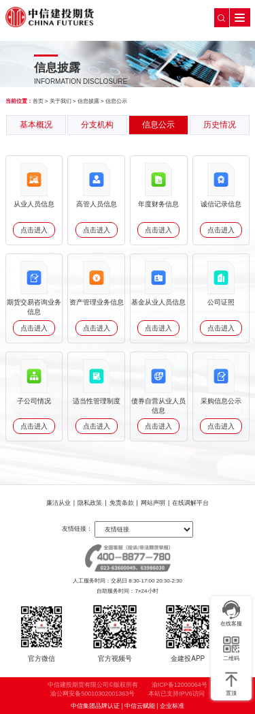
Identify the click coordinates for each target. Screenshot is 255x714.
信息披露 (88, 101)
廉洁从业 (58, 502)
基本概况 (36, 124)
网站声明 (153, 502)
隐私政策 (90, 502)
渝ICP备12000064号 (179, 684)
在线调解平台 (190, 502)
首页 (38, 101)
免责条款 (121, 502)
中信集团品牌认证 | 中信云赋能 (113, 705)
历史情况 (219, 124)
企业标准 (172, 705)
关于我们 (60, 101)
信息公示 (116, 101)
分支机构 (97, 124)
